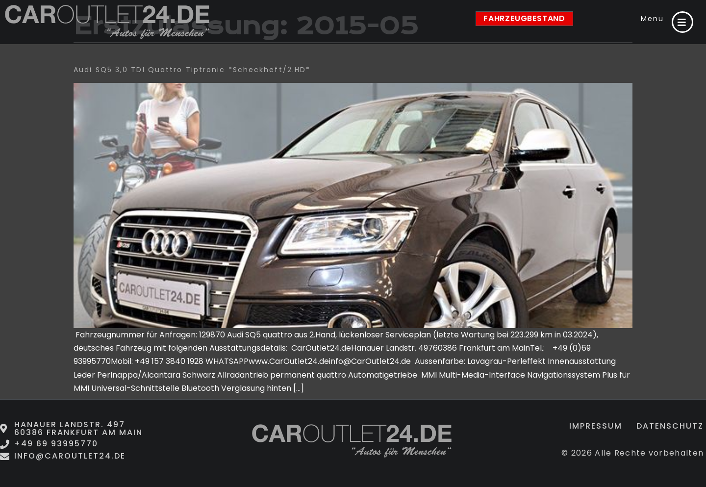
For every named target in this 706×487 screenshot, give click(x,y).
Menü (652, 19)
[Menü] (682, 22)
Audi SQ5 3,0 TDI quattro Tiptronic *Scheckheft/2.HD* (192, 70)
